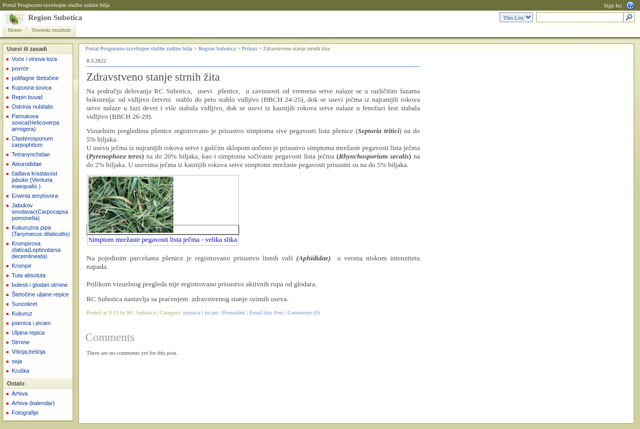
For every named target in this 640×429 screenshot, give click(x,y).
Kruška (20, 370)
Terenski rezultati (51, 30)
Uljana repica (28, 332)
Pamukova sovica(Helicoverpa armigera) (35, 122)
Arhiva (20, 393)
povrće (20, 68)
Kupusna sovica (31, 87)
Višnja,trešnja (29, 351)
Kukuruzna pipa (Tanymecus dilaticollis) (41, 230)
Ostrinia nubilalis (32, 106)
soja (17, 361)
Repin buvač (27, 97)
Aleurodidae (27, 164)
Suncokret (24, 304)
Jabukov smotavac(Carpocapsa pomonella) (40, 211)
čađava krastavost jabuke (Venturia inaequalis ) (34, 179)
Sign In (611, 5)
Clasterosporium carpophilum (32, 141)
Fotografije (25, 412)
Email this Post (266, 313)
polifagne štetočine (35, 78)
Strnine (21, 342)
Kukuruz (22, 313)
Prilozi (249, 48)
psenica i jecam (31, 323)
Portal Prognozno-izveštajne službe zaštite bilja (56, 5)
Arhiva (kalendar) (33, 403)
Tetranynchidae (31, 154)
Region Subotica (55, 17)
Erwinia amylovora (35, 195)
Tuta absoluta (29, 275)
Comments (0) (303, 313)
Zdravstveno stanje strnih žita (153, 77)
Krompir (21, 265)
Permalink (234, 313)
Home (15, 30)
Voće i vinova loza (34, 59)
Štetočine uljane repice (40, 294)
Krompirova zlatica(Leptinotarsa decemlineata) (36, 249)
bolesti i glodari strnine (40, 285)
